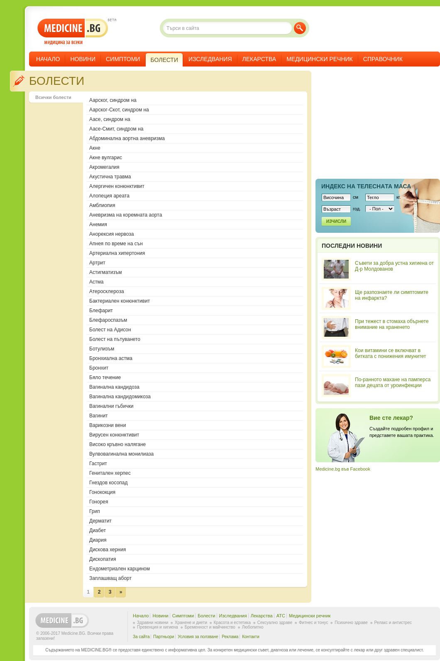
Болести (206, 615)
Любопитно (253, 627)
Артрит (97, 263)
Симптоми (123, 59)
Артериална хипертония (117, 253)
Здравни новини (152, 622)
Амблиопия (102, 205)
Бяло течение (105, 377)
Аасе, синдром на (109, 119)
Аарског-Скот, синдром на (119, 110)
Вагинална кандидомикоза (120, 397)
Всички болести (53, 97)
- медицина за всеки (72, 32)
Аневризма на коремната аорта (125, 215)
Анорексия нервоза (111, 234)
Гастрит (98, 463)
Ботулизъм (101, 349)
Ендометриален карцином (119, 569)
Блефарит (101, 310)
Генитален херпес (110, 473)
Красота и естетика (232, 622)
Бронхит (98, 368)
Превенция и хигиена (157, 627)
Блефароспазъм (108, 320)
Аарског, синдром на (113, 100)
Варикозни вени (107, 425)
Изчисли (336, 221)
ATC (280, 615)
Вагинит (98, 416)
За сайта (141, 636)
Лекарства (259, 59)
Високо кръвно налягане (117, 444)
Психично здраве (351, 622)
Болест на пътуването (114, 339)
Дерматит (100, 521)
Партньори (163, 636)
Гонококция (102, 492)
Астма (96, 282)
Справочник (383, 59)
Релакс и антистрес (393, 622)
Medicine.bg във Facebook (342, 468)
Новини (82, 59)
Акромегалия (104, 167)
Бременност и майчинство (210, 627)
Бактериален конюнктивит (119, 301)
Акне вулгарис (105, 157)
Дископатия (102, 559)
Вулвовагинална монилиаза (121, 454)
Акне (94, 148)
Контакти (250, 636)
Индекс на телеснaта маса (366, 186)
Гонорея (98, 502)
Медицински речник (319, 59)
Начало (48, 59)
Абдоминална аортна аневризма (127, 138)
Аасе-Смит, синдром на (116, 129)
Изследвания (210, 59)
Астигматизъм (105, 272)
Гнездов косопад (108, 483)
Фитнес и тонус (313, 622)
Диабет (97, 530)
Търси (300, 28)
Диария (97, 540)
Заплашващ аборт (110, 578)
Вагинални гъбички (111, 406)
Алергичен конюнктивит (116, 186)
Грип (94, 511)
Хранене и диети (191, 622)
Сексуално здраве (275, 622)
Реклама (230, 636)
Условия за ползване (198, 636)
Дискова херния (107, 549)
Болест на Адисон (110, 330)
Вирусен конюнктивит (114, 435)
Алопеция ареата (109, 196)
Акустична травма (110, 177)
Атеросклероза (106, 291)
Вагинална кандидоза (114, 387)
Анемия (98, 224)
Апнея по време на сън (116, 244)
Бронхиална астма (110, 358)
